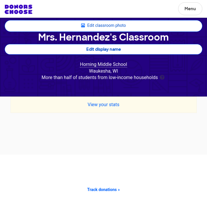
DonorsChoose (18, 9)
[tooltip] (162, 77)
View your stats (103, 104)
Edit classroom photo (103, 25)
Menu (190, 8)
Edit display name (103, 49)
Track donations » (103, 189)
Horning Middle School (103, 64)
